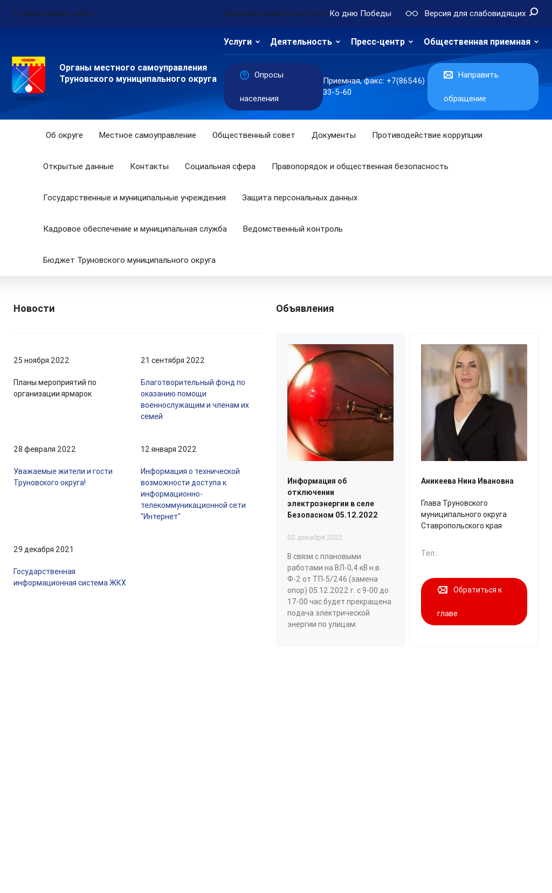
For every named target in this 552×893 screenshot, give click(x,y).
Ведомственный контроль (293, 229)
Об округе (64, 135)
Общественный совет (253, 135)
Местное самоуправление (147, 135)
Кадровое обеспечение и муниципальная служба (135, 229)
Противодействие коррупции (427, 135)
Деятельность (301, 42)
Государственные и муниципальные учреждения (134, 198)
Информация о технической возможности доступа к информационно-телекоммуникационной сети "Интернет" (193, 494)
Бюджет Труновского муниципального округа (129, 260)
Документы (334, 135)
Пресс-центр (378, 42)
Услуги (238, 42)
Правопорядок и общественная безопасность (360, 166)
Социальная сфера (220, 166)
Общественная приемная (477, 42)
